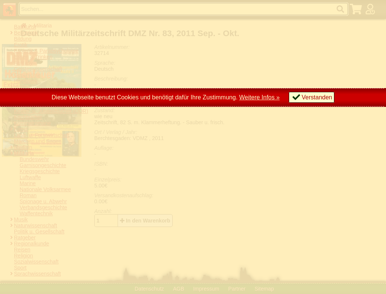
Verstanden (317, 97)
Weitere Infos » (259, 97)
